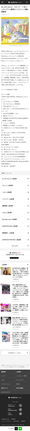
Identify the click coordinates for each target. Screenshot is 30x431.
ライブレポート (20, 380)
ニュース (3, 376)
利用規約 (13, 419)
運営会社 (23, 421)
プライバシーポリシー (6, 421)
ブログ (3, 380)
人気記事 (4, 264)
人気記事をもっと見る (14, 353)
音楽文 (18, 384)
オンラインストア (5, 392)
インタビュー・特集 (21, 376)
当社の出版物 (19, 388)
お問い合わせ (16, 421)
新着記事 (3, 372)
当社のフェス (4, 388)
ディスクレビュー (5, 384)
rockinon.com (15, 2)
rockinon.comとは (5, 419)
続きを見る (15, 246)
